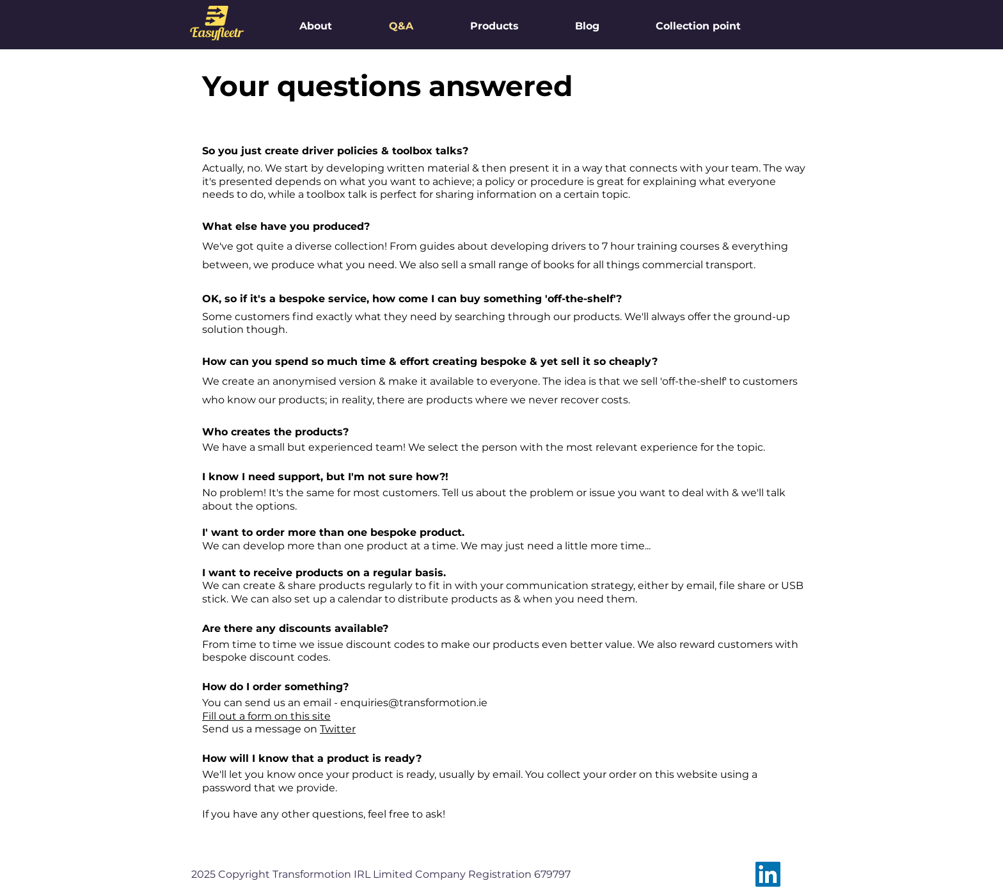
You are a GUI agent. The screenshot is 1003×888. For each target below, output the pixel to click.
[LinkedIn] (767, 874)
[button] (800, 26)
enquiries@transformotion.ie (413, 703)
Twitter (338, 729)
